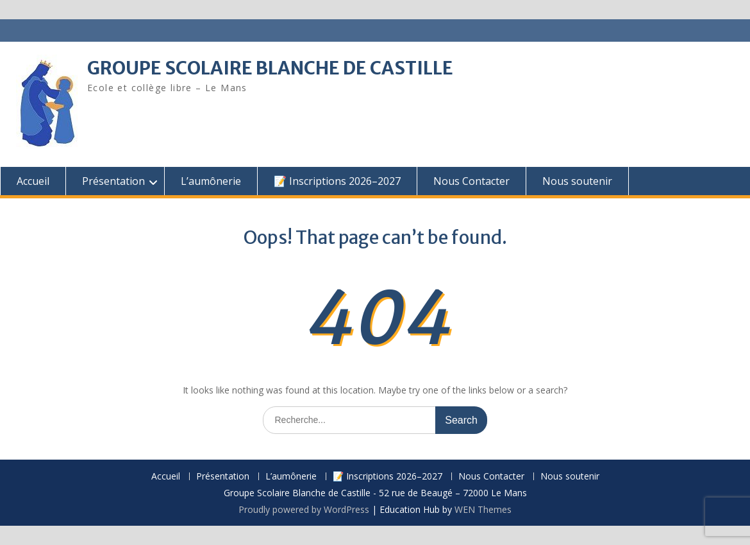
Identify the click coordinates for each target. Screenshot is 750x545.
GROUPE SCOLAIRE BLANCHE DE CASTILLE (270, 68)
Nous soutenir (577, 181)
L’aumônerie (211, 181)
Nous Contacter (471, 181)
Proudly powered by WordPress (303, 509)
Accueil (33, 181)
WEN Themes (483, 509)
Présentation (113, 181)
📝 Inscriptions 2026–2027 (337, 181)
